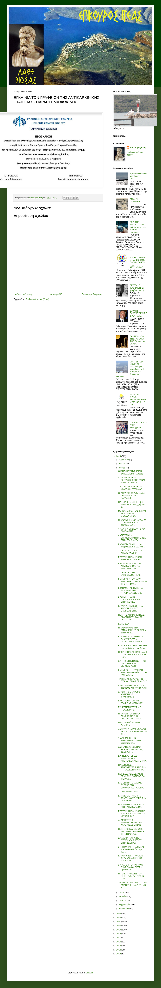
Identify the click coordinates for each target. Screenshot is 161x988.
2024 (118, 456)
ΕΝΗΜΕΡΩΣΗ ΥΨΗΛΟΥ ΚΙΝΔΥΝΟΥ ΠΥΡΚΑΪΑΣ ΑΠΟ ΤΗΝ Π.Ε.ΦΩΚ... (132, 581)
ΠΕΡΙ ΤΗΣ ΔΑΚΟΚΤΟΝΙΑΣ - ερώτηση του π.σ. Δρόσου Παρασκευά (138, 227)
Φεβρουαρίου (125, 904)
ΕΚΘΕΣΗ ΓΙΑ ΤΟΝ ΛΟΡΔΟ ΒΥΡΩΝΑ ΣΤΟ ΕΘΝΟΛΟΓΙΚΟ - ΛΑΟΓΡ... (131, 785)
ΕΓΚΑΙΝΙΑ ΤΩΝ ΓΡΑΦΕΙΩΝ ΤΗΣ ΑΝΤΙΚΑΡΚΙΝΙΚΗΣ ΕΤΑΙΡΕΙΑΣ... (130, 858)
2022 (118, 917)
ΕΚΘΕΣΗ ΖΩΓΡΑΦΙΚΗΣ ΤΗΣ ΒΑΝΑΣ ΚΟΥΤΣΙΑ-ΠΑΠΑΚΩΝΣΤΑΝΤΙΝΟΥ (131, 639)
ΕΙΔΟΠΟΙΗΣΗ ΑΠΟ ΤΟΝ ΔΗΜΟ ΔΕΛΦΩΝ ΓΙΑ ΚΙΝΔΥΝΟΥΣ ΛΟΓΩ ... (129, 566)
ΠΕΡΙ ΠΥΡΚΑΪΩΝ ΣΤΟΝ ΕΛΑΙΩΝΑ (129, 723)
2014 (118, 950)
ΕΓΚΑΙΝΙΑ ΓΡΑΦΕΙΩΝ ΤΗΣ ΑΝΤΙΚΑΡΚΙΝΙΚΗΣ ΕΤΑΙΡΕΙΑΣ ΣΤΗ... (130, 608)
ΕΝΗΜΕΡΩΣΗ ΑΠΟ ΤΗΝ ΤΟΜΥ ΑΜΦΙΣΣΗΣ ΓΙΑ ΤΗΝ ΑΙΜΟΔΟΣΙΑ (132, 798)
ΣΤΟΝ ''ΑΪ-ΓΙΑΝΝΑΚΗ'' (135, 200)
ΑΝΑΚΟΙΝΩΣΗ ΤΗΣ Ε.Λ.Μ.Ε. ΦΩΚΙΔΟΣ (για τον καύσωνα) (132, 686)
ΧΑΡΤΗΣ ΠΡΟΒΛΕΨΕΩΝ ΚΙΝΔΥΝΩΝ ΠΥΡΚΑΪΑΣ (130, 487)
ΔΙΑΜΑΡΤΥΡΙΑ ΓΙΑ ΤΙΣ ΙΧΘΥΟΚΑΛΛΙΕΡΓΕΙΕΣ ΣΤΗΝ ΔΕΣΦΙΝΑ (130, 840)
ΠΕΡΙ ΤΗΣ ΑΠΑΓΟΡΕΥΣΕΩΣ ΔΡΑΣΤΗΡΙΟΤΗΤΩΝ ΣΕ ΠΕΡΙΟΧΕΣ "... (131, 617)
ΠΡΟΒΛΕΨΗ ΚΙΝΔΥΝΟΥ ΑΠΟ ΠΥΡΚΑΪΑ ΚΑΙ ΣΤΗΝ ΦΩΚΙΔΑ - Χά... (132, 522)
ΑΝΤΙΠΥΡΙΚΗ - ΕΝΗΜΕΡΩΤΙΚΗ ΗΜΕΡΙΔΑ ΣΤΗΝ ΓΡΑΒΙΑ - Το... (131, 537)
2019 (118, 930)
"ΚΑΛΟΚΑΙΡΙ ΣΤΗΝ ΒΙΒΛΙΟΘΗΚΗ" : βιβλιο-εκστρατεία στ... (130, 740)
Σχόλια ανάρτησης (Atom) (37, 299)
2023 (118, 913)
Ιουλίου (122, 463)
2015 (118, 945)
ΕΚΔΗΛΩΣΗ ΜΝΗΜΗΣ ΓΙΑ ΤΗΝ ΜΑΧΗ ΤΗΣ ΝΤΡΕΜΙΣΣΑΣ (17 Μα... (130, 590)
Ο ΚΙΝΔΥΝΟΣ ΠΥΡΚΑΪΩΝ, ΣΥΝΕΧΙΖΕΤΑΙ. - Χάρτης (130, 472)
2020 (118, 925)
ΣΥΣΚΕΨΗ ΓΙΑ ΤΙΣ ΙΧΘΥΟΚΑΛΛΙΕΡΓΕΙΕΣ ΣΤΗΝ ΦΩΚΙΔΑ (130, 599)
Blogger (89, 973)
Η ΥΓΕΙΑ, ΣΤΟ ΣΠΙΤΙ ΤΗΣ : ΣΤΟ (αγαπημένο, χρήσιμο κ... (131, 504)
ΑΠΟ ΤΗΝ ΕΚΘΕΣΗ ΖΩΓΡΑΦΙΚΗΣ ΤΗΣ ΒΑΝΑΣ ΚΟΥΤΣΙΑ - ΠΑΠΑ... (132, 480)
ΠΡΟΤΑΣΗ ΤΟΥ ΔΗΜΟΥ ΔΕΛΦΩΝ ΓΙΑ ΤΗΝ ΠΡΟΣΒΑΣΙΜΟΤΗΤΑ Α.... (131, 716)
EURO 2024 (123, 624)
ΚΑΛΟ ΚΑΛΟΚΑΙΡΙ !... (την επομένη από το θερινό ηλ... (132, 545)
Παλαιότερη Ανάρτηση (92, 294)
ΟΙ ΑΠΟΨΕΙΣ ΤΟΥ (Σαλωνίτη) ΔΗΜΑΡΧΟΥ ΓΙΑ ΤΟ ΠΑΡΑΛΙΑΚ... (131, 495)
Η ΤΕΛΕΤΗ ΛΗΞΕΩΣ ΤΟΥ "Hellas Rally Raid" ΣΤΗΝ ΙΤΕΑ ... (131, 876)
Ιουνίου (122, 468)
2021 (118, 922)
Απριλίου (123, 896)
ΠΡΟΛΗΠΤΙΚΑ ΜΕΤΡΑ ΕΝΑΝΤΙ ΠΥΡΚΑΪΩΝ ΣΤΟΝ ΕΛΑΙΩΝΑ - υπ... (132, 654)
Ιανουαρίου (124, 908)
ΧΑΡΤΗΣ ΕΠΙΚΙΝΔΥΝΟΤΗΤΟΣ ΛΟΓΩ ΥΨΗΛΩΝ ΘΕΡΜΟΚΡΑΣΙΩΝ (132, 663)
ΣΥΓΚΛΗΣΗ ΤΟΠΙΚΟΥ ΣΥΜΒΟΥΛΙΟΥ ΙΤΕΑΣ (129, 573)
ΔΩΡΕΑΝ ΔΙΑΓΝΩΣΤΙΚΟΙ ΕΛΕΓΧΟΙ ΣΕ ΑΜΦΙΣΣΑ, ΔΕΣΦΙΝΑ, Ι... (130, 749)
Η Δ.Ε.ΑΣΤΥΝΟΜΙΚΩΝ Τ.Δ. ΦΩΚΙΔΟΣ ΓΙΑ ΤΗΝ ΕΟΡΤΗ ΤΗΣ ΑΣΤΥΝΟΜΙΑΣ (138, 261)
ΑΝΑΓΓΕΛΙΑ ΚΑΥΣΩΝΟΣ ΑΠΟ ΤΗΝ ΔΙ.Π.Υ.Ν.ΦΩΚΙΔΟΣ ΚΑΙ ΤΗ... (132, 731)
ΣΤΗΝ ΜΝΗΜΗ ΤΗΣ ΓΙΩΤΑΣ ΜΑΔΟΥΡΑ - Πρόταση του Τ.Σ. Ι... (131, 849)
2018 (118, 934)
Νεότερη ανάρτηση (23, 294)
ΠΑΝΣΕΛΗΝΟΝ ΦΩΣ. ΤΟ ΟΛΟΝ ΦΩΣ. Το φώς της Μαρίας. (137, 340)
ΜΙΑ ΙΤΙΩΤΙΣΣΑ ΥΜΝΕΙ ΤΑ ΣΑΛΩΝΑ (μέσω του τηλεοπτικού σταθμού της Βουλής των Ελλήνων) (130, 369)
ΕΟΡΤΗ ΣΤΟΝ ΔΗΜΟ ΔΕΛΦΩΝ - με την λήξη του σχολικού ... (132, 646)
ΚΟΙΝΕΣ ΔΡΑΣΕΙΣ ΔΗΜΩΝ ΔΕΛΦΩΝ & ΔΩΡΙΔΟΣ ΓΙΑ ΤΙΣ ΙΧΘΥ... (131, 776)
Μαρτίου (123, 900)
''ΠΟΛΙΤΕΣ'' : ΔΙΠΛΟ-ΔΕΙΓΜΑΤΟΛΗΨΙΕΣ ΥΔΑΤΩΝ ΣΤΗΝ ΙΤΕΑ (138, 399)
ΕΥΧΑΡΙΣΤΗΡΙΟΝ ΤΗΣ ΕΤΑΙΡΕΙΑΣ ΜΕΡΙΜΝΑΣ (130, 702)
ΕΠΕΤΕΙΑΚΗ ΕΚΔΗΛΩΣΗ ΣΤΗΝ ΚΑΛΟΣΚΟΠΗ (130, 558)
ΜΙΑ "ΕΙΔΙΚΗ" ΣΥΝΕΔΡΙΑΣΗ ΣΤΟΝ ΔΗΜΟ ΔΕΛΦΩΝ (131, 806)
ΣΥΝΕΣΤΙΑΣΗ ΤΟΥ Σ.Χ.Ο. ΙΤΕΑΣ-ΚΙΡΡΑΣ (130, 708)
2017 (118, 937)
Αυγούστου (124, 460)
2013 (118, 954)
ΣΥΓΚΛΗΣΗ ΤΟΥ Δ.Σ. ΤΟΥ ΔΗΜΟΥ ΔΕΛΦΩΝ (130, 551)
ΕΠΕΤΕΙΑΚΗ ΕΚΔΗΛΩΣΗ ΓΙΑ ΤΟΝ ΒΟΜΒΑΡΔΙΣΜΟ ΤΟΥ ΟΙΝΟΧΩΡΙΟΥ (131, 813)
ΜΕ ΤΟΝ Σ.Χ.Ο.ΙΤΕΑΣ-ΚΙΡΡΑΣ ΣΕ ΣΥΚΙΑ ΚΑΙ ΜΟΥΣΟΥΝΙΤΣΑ (132, 513)
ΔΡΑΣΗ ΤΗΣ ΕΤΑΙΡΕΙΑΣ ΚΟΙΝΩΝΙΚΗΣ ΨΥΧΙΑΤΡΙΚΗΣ (129, 694)
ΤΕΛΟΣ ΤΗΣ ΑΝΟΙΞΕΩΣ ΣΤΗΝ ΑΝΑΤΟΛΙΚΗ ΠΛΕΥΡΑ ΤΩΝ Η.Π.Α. (132, 885)
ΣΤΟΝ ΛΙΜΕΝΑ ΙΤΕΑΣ (128, 792)
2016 (118, 942)
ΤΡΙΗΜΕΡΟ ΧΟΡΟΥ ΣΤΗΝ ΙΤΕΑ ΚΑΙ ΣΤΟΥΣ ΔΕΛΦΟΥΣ (132, 680)
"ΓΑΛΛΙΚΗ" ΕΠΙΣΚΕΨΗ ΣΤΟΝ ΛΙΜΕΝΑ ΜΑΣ (131, 530)
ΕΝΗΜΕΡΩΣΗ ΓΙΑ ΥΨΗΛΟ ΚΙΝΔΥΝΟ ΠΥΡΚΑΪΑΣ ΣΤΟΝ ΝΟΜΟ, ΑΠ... (132, 672)
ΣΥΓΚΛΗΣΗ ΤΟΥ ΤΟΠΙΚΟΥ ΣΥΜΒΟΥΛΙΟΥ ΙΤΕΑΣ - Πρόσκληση (130, 867)
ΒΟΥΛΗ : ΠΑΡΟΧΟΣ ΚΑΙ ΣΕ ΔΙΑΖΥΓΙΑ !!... (138, 313)
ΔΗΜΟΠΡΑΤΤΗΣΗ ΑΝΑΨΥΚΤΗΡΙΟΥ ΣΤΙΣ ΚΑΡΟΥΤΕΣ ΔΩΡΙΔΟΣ (130, 822)
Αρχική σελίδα (56, 294)
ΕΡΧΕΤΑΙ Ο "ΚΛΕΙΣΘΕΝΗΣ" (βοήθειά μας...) (137, 288)
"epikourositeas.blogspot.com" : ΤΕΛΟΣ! (138, 176)
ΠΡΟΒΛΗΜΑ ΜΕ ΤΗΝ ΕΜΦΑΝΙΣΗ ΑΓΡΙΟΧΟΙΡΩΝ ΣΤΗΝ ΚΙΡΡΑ (132, 630)
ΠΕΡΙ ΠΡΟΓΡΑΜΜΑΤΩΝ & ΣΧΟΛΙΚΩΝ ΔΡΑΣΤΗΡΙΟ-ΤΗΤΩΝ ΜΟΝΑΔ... (131, 831)
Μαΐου (122, 892)
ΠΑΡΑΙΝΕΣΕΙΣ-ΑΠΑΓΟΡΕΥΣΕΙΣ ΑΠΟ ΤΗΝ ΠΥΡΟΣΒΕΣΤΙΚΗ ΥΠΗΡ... (132, 767)
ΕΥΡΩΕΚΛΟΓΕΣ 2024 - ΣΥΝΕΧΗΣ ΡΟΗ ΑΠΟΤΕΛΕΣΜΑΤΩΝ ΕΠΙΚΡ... (132, 758)
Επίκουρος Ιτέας (138, 147)
